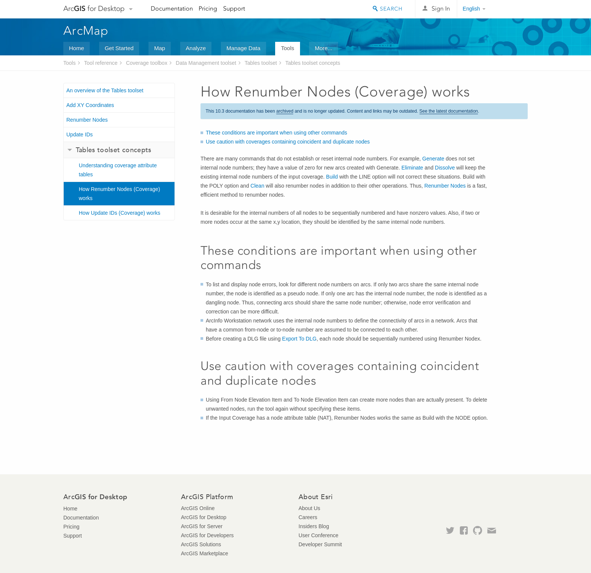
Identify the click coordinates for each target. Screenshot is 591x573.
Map (159, 48)
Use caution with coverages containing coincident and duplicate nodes (288, 142)
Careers (308, 517)
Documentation (172, 8)
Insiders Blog (314, 526)
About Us (309, 508)
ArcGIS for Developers (207, 535)
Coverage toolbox (146, 63)
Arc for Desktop (94, 8)
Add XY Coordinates (90, 105)
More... (323, 48)
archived (284, 111)
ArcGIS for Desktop (204, 517)
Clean (258, 186)
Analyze (196, 48)
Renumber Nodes (87, 120)
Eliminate (412, 168)
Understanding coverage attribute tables (118, 169)
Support (234, 8)
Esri (512, 9)
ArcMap (86, 30)
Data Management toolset (206, 63)
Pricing (208, 8)
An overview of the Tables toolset (104, 90)
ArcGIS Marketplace (204, 553)
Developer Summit (320, 544)
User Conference (318, 535)
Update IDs (79, 134)
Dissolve (445, 168)
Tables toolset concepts (312, 63)
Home (76, 48)
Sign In (441, 8)
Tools (287, 48)
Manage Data (243, 48)
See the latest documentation (449, 111)
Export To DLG (299, 339)
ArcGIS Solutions (201, 544)
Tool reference (101, 63)
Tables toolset (261, 63)
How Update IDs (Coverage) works (119, 213)
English (471, 9)
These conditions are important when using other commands (276, 133)
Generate (433, 159)
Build (332, 177)
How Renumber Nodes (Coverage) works (119, 193)
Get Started (119, 48)
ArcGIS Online (197, 508)
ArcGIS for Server (201, 526)
